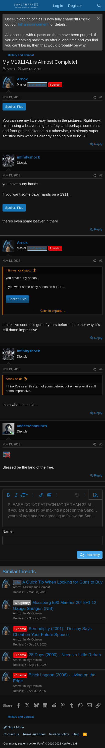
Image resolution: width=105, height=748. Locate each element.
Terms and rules (34, 734)
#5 (101, 444)
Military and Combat (36, 587)
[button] (8, 495)
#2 (101, 175)
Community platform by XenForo (40, 743)
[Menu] (7, 6)
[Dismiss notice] (98, 19)
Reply (98, 144)
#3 (101, 261)
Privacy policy (59, 734)
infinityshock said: (18, 270)
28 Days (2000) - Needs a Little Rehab (65, 654)
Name (7, 531)
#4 (101, 369)
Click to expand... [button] (52, 311)
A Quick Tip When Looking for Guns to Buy (62, 582)
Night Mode (13, 727)
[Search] (99, 5)
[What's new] (89, 5)
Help (76, 734)
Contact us (11, 734)
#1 (101, 97)
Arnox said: (14, 379)
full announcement (33, 24)
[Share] (94, 97)
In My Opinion (32, 613)
